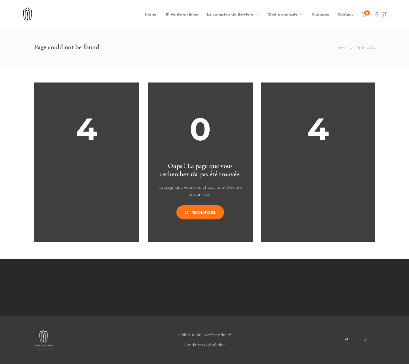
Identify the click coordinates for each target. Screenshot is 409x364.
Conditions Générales (205, 344)
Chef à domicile (283, 14)
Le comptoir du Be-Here (230, 14)
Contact (345, 14)
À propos (320, 14)
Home (150, 14)
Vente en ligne (185, 14)
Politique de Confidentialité (204, 334)
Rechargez (200, 212)
